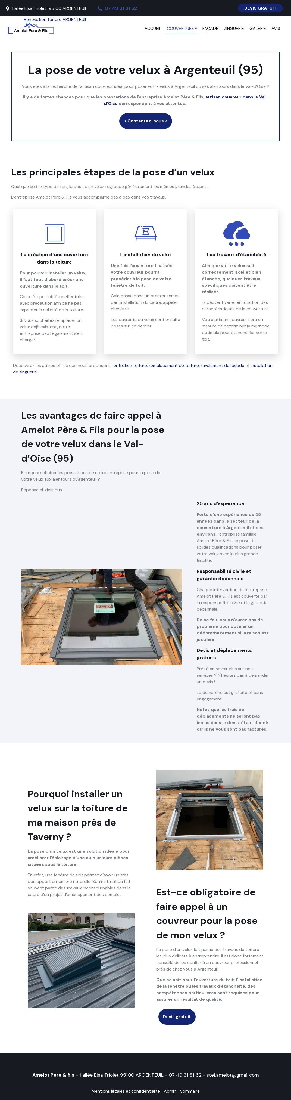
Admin (170, 1091)
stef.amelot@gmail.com (232, 1075)
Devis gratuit (177, 1016)
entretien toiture (130, 365)
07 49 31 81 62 (185, 1075)
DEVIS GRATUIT (260, 8)
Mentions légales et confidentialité (126, 1091)
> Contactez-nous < (145, 121)
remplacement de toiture (174, 365)
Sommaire (190, 1091)
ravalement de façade (222, 365)
